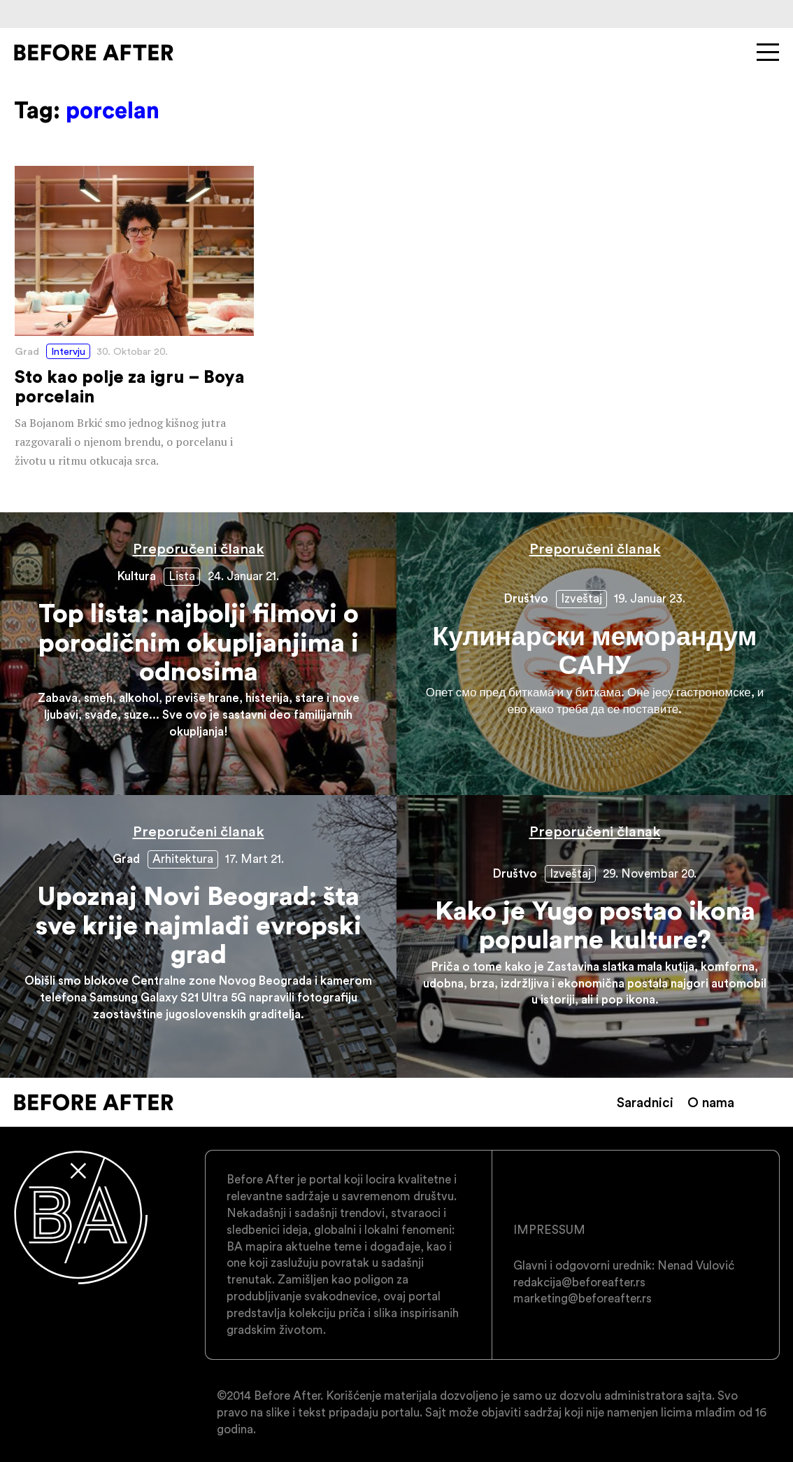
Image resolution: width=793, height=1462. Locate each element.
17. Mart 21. (254, 858)
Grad (27, 351)
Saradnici (645, 1102)
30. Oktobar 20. (132, 351)
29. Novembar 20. (649, 873)
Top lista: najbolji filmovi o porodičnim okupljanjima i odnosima (198, 653)
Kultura (136, 576)
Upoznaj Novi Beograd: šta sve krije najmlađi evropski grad (198, 936)
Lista (182, 576)
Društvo (526, 598)
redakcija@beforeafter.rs (579, 1282)
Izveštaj (581, 598)
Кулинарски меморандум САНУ (594, 653)
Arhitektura (182, 858)
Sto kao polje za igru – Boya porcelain (134, 318)
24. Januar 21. (243, 576)
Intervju (68, 351)
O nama (710, 1102)
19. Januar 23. (649, 598)
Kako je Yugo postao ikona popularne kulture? (594, 936)
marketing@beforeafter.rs (582, 1298)
